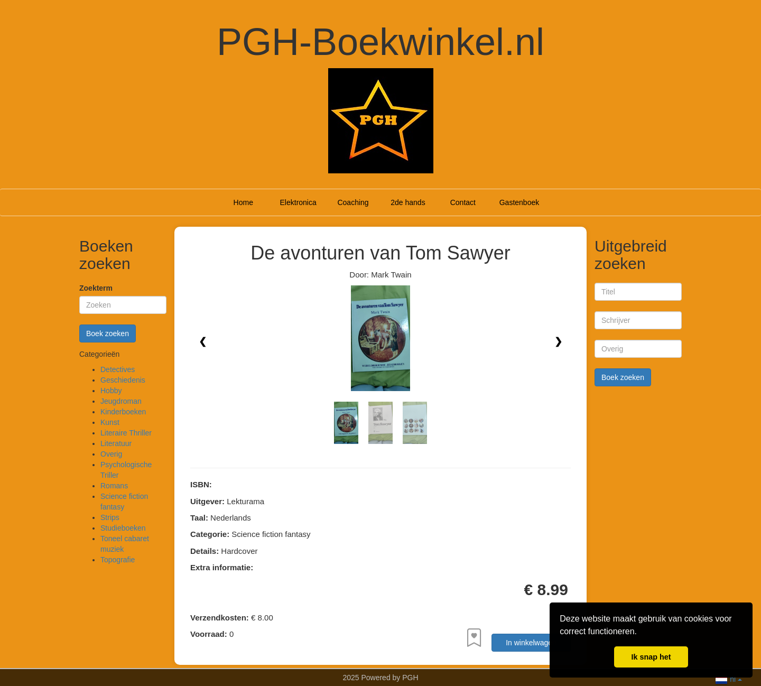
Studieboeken (123, 528)
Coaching (352, 202)
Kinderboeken (123, 411)
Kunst (109, 422)
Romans (114, 485)
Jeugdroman (121, 401)
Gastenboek (519, 202)
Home (243, 202)
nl (728, 678)
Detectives (117, 369)
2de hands (408, 202)
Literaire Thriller (126, 433)
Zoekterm (96, 288)
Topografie (117, 559)
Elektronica (298, 202)
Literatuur (116, 443)
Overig (111, 454)
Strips (109, 517)
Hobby (111, 390)
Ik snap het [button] (651, 657)
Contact (463, 202)
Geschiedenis (122, 380)
